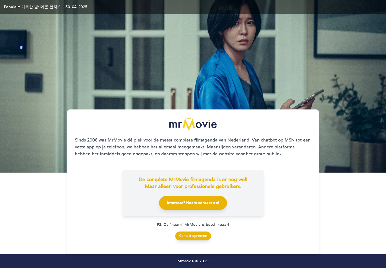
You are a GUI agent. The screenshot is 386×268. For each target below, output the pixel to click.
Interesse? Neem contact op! (193, 203)
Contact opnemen (193, 236)
